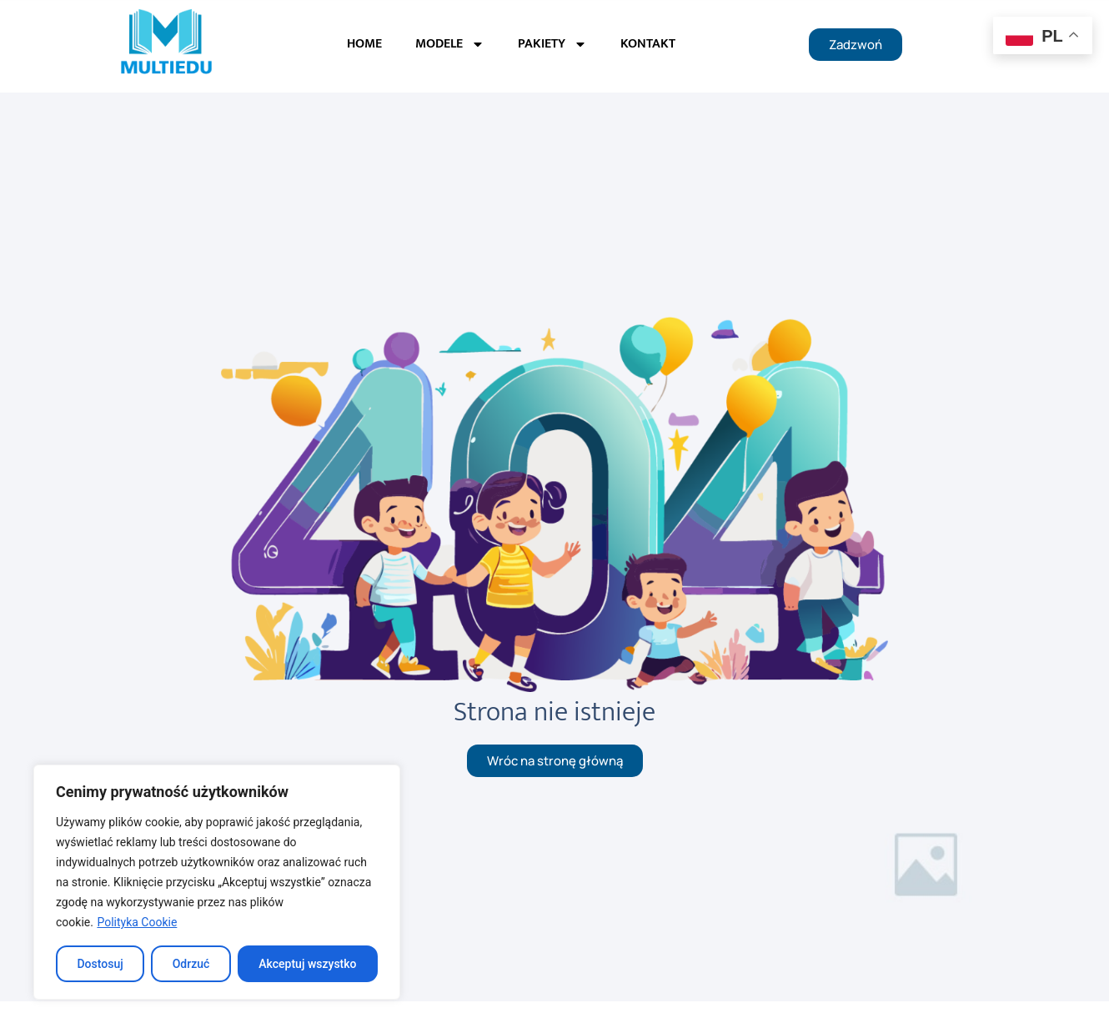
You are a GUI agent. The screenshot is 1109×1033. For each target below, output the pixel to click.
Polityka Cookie (137, 922)
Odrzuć (191, 963)
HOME (364, 44)
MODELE (449, 44)
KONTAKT (647, 44)
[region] (216, 882)
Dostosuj (100, 963)
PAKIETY (552, 44)
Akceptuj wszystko (307, 963)
